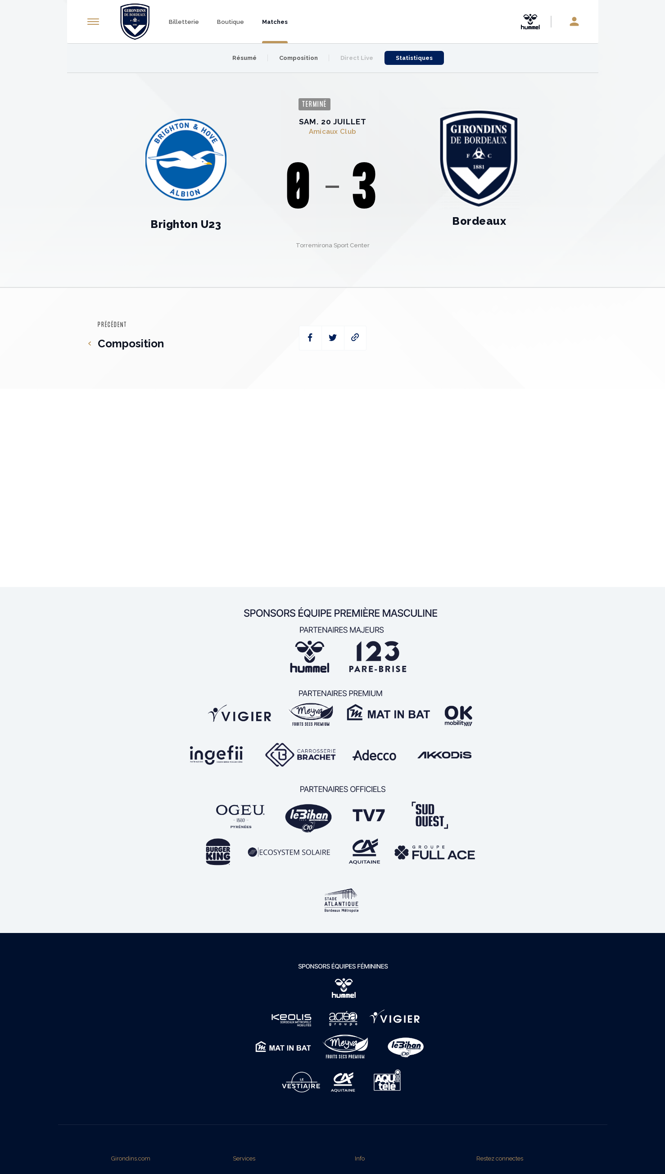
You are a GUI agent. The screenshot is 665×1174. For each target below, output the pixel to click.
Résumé (244, 58)
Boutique (230, 21)
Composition (298, 58)
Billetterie (184, 21)
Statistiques (414, 58)
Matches (275, 21)
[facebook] (310, 338)
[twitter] (333, 338)
